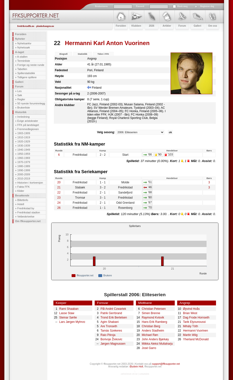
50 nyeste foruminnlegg (31, 103)
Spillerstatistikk (26, 73)
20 (58, 182)
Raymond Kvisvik (153, 317)
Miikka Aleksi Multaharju (157, 343)
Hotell (20, 204)
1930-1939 (23, 145)
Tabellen (22, 69)
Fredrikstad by (25, 208)
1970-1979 (23, 162)
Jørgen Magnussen (112, 343)
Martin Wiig (190, 335)
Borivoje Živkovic (111, 339)
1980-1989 (23, 166)
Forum (19, 86)
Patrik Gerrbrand (111, 313)
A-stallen (22, 56)
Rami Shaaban (68, 308)
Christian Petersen (154, 308)
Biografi (63, 54)
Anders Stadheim (153, 330)
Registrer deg (207, 6)
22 (57, 43)
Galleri (19, 81)
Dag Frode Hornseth (196, 317)
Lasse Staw (66, 313)
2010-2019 (23, 178)
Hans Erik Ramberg (154, 322)
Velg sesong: (131, 132)
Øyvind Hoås (191, 308)
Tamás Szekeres (111, 330)
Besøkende (22, 195)
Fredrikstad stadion (28, 212)
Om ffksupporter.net (28, 221)
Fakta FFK (23, 186)
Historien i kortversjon (30, 182)
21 (58, 187)
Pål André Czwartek (113, 308)
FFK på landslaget (28, 125)
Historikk (20, 112)
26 (58, 207)
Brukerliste (23, 107)
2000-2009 (23, 174)
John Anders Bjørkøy (155, 339)
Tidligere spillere (27, 77)
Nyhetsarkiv (24, 43)
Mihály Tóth (190, 326)
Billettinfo (22, 200)
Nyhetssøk (23, 47)
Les (19, 91)
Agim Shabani (109, 322)
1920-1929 (23, 141)
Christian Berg (151, 326)
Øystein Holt (136, 366)
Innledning (23, 116)
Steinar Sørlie (68, 317)
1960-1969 (23, 157)
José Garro (149, 348)
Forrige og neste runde (30, 64)
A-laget (19, 52)
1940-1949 (23, 149)
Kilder (20, 190)
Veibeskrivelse (25, 216)
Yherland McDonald (195, 339)
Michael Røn (150, 335)
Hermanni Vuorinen (195, 330)
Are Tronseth (108, 326)
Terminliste (23, 60)
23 (58, 197)
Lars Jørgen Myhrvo (72, 322)
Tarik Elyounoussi (194, 322)
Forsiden (20, 34)
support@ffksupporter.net (166, 364)
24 (58, 202)
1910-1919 (23, 137)
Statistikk (82, 54)
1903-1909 (23, 133)
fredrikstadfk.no (25, 26)
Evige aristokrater (27, 120)
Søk (19, 95)
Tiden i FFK (103, 54)
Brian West (190, 313)
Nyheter (20, 38)
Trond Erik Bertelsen (113, 317)
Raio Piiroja (107, 335)
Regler (21, 99)
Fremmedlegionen (28, 129)
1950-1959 (23, 153)
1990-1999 (23, 170)
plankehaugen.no (45, 26)
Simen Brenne (151, 313)
